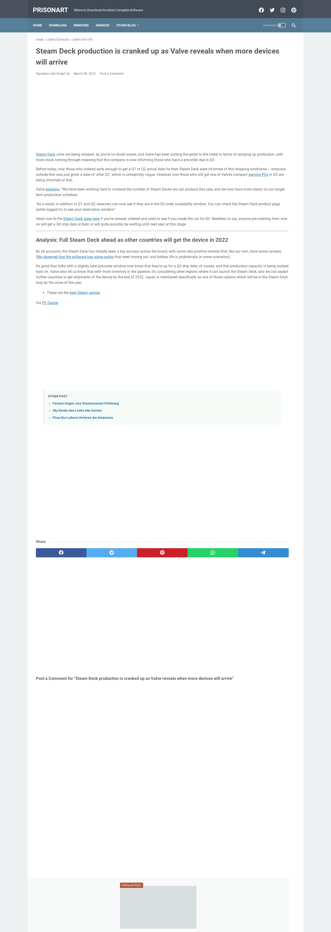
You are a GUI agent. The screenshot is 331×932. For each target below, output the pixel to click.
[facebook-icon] (258, 5)
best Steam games (85, 324)
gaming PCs (168, 181)
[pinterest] (122, 584)
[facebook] (53, 584)
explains (52, 196)
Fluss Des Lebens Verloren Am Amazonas (83, 449)
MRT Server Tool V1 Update (252, 218)
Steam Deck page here (81, 225)
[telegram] (192, 584)
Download (61, 18)
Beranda (166, 915)
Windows (84, 18)
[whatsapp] (157, 584)
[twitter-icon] (269, 5)
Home (40, 18)
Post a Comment (112, 69)
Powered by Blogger (157, 925)
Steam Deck (45, 150)
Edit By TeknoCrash (187, 925)
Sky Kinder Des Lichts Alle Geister (77, 442)
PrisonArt (53, 5)
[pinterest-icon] (290, 5)
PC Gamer (50, 334)
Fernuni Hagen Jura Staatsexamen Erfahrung (86, 435)
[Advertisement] (123, 110)
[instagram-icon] (279, 5)
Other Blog (129, 18)
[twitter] (88, 584)
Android (105, 18)
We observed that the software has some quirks (150, 277)
